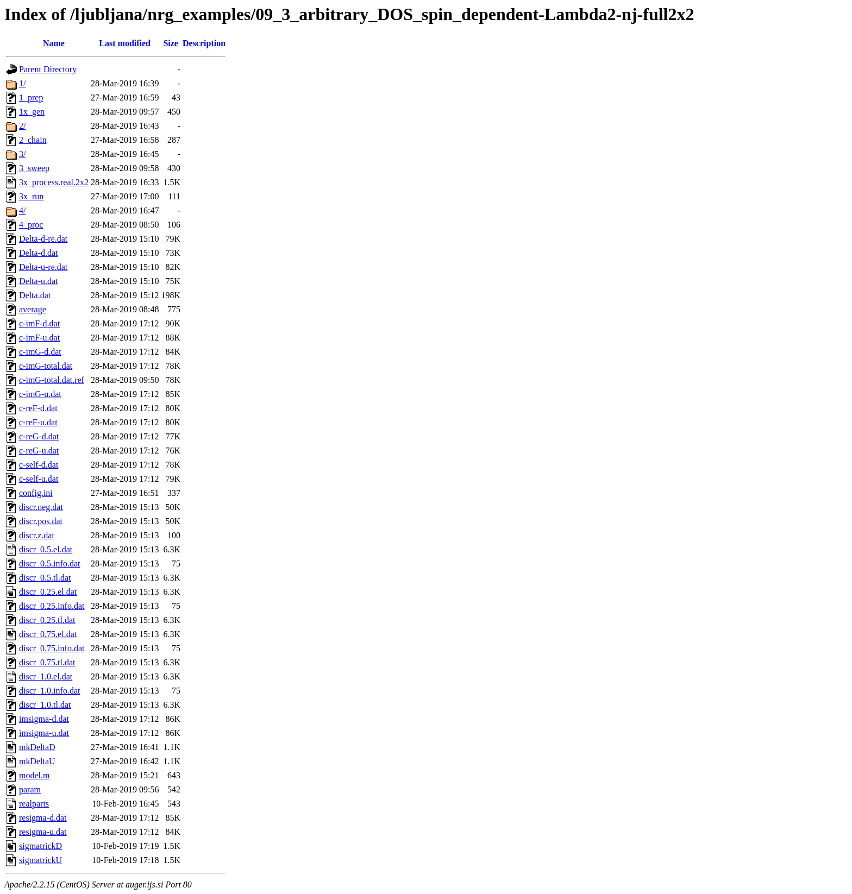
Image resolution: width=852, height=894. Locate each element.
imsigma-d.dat (44, 718)
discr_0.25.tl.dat (47, 620)
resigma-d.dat (43, 817)
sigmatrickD (40, 846)
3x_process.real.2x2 (54, 182)
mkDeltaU (37, 761)
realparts (34, 803)
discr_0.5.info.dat (49, 563)
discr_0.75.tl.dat (47, 662)
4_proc (31, 224)
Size (170, 43)
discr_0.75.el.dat (48, 634)
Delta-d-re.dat (43, 238)
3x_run (31, 196)
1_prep (31, 97)
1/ (22, 83)
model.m (34, 775)
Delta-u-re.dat (43, 267)
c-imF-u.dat (39, 337)
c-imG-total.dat (45, 365)
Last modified (125, 43)
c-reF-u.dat (38, 422)
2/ (22, 125)
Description (204, 43)
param (30, 789)
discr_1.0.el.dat (45, 676)
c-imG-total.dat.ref (51, 380)
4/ (22, 210)
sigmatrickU (40, 860)
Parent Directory (48, 69)
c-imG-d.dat (40, 351)
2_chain (33, 139)
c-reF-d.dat (38, 408)
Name (54, 43)
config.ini (36, 493)
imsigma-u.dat (44, 733)
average (32, 309)
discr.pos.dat (40, 521)
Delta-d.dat (38, 252)
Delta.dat (35, 295)
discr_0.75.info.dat (51, 648)
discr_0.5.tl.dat (45, 577)
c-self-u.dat (38, 478)
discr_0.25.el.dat (48, 591)
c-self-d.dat (38, 464)
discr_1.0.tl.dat (45, 704)
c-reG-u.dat (39, 450)
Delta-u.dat (38, 281)
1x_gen (32, 111)
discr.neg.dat (41, 507)
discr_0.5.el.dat (45, 549)
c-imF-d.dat (39, 323)
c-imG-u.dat (40, 394)
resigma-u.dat (43, 831)
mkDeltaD (37, 747)
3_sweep (34, 168)
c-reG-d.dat (39, 436)
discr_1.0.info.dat (49, 690)
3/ (22, 154)
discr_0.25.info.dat (51, 605)
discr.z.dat (36, 535)
